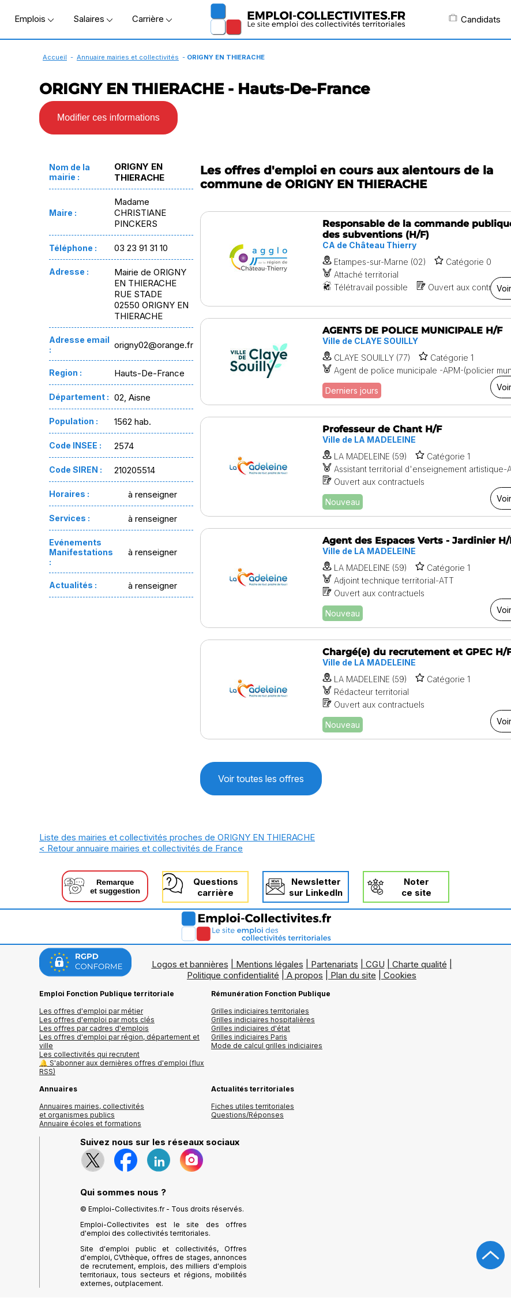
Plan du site (353, 975)
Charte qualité (419, 964)
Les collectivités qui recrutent (89, 1054)
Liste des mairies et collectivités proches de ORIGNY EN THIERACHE (177, 837)
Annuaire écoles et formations (90, 1123)
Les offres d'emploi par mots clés (97, 1019)
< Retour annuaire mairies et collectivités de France (141, 848)
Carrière (152, 18)
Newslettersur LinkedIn (316, 887)
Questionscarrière (215, 887)
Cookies (400, 975)
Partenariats (334, 964)
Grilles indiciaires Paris (249, 1037)
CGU (375, 964)
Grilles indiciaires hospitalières (263, 1019)
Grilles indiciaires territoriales (260, 1011)
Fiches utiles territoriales (252, 1106)
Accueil (55, 57)
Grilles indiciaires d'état (250, 1028)
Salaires (92, 18)
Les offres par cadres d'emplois (94, 1028)
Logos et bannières (190, 964)
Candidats (475, 19)
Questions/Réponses (247, 1115)
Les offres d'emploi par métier (91, 1011)
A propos (305, 975)
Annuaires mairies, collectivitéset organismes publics (91, 1110)
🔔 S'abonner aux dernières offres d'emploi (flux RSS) (121, 1067)
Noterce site (416, 887)
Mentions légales (269, 964)
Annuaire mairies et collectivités (128, 57)
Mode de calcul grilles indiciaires (266, 1045)
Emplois (34, 18)
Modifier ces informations (108, 117)
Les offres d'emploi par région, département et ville (119, 1041)
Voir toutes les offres (261, 778)
